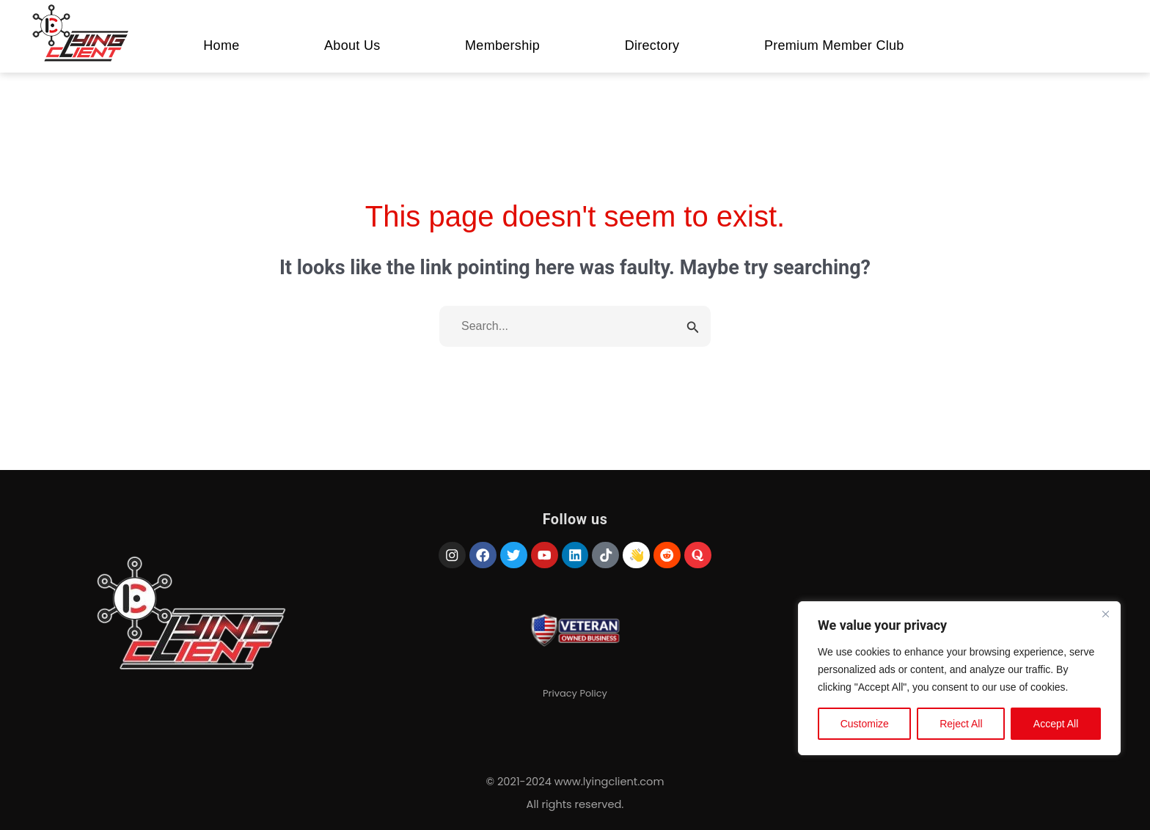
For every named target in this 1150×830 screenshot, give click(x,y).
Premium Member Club (834, 45)
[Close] (1105, 613)
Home (221, 45)
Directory (652, 45)
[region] (959, 678)
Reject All (961, 724)
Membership (502, 45)
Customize (864, 724)
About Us (352, 45)
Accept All (1055, 724)
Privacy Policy (575, 695)
